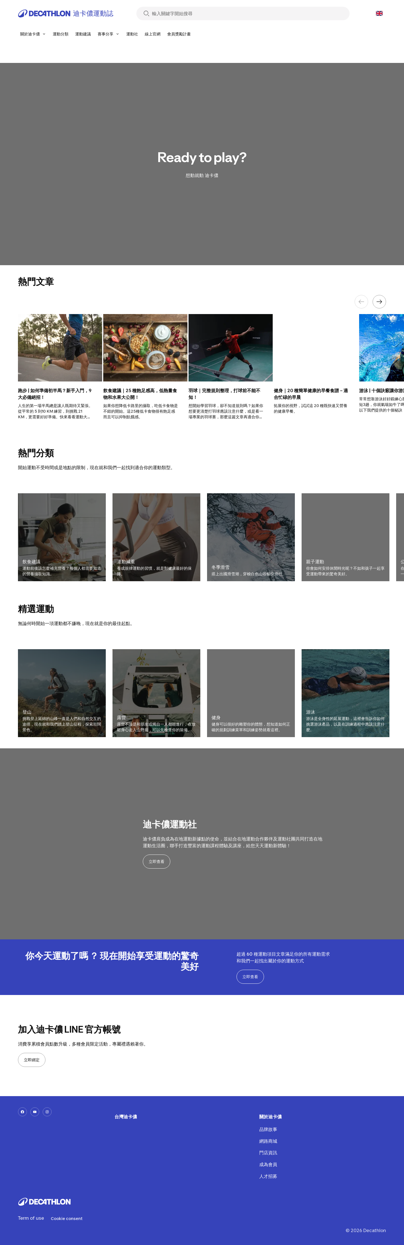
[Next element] (379, 301)
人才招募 (268, 1176)
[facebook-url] (22, 1111)
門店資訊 (268, 1152)
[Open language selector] (379, 13)
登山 (26, 712)
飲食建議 (31, 561)
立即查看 (156, 861)
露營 (121, 717)
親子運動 (315, 561)
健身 (216, 717)
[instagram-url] (47, 1111)
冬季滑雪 (220, 567)
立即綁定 (32, 1059)
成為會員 (268, 1164)
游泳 (310, 712)
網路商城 (268, 1141)
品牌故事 (268, 1129)
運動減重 (126, 561)
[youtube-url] (34, 1111)
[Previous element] (361, 301)
